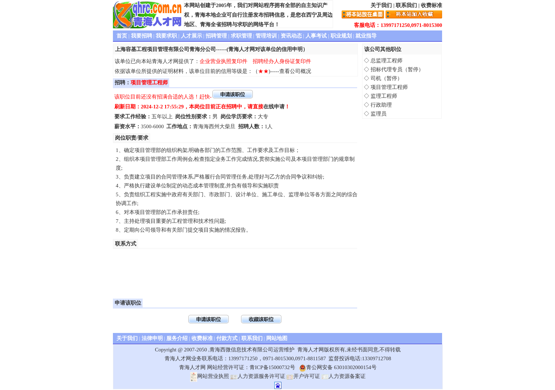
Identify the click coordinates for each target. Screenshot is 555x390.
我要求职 (166, 36)
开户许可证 (303, 376)
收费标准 (431, 5)
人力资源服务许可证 (257, 376)
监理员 (379, 114)
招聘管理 (216, 36)
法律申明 (152, 338)
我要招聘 (141, 36)
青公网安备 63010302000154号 (338, 367)
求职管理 (241, 36)
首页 (121, 36)
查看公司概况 (295, 71)
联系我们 (406, 5)
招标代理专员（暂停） (397, 69)
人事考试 (316, 36)
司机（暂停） (386, 78)
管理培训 (266, 36)
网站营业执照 (209, 376)
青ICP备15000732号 (272, 367)
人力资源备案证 (343, 376)
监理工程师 (384, 96)
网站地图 (276, 338)
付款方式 (227, 338)
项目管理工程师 (389, 87)
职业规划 (341, 36)
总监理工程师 (386, 60)
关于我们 (381, 5)
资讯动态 (291, 36)
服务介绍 (177, 338)
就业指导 (366, 36)
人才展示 (191, 36)
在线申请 (274, 106)
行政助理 (381, 105)
